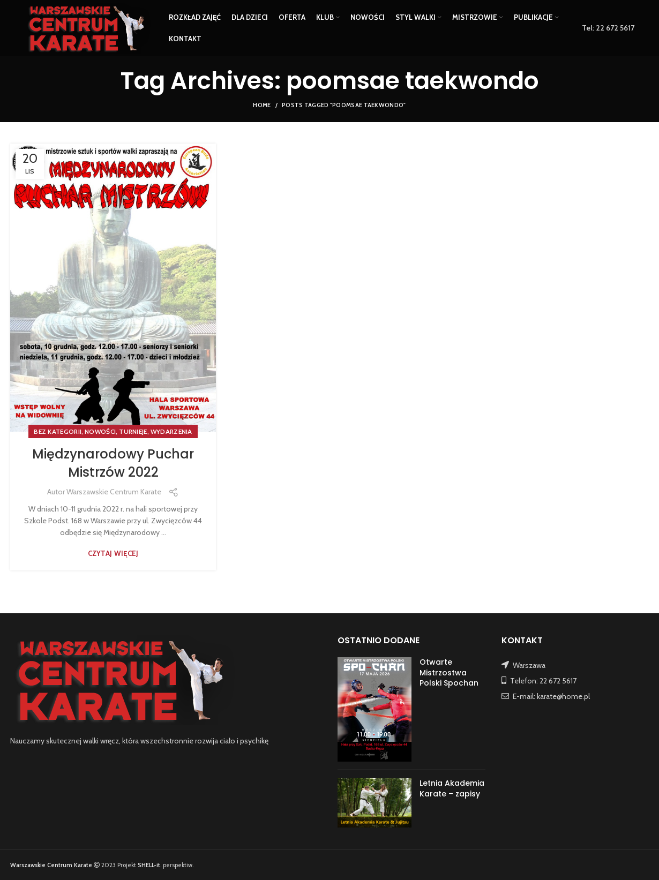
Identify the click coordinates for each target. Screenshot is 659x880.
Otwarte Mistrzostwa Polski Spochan (449, 672)
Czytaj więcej (113, 553)
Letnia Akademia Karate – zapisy (452, 788)
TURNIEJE (133, 431)
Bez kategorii (57, 431)
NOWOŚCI (100, 431)
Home (262, 105)
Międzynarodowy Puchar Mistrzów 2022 (113, 463)
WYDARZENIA (171, 431)
